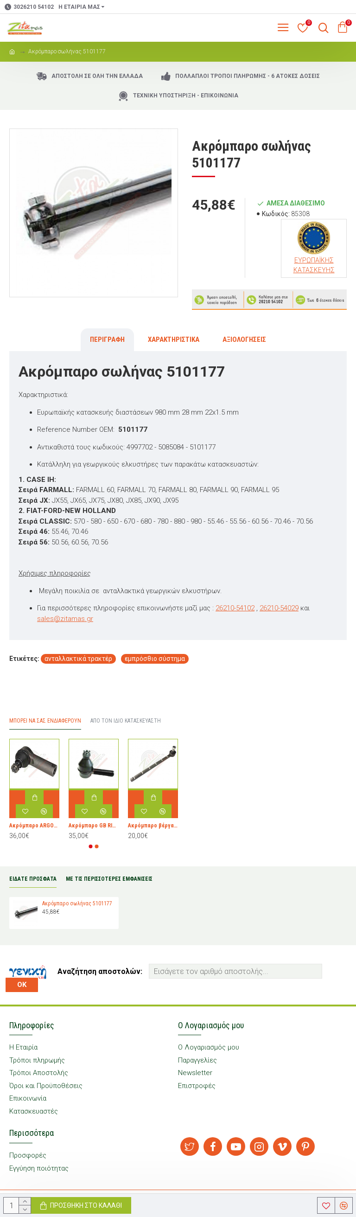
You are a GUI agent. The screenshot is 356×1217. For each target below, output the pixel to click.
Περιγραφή (107, 339)
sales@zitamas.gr (65, 619)
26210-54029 (279, 608)
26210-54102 (235, 608)
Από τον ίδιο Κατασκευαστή (125, 720)
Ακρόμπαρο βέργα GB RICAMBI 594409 (153, 825)
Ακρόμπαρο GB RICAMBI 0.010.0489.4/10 (94, 825)
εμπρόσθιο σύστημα (155, 658)
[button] (91, 846)
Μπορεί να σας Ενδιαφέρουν (45, 720)
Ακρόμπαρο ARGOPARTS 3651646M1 (34, 825)
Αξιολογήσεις (244, 339)
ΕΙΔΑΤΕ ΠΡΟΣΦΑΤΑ (33, 879)
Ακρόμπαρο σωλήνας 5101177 (77, 903)
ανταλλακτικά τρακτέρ (78, 658)
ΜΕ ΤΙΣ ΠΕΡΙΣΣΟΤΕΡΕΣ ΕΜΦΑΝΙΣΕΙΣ (109, 879)
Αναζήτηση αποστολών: (99, 971)
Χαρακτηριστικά (173, 339)
